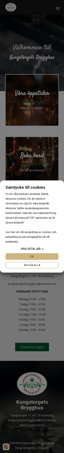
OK (32, 256)
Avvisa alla (32, 265)
